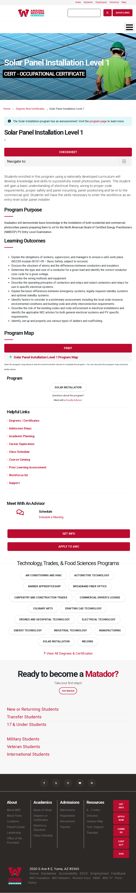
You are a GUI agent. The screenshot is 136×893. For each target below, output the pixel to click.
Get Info (121, 806)
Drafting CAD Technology (83, 608)
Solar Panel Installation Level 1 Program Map (43, 357)
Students (88, 2)
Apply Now (121, 818)
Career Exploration (21, 444)
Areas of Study (42, 810)
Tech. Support (95, 827)
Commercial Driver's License (100, 597)
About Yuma (14, 816)
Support (14, 483)
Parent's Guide (16, 827)
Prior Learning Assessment (27, 467)
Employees (101, 2)
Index (78, 2)
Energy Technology (28, 630)
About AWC (14, 810)
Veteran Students (23, 746)
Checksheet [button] (68, 152)
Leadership (14, 833)
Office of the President (14, 840)
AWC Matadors (61, 878)
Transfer (65, 827)
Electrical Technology (98, 619)
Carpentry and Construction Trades (40, 597)
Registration (67, 816)
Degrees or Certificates (40, 818)
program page (98, 121)
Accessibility (68, 873)
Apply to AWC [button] (68, 546)
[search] (84, 13)
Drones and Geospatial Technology (44, 619)
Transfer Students (24, 716)
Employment (99, 873)
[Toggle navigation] (124, 161)
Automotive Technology (91, 575)
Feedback (118, 873)
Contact (121, 843)
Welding (87, 641)
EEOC (84, 873)
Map (124, 2)
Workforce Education (39, 828)
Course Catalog (19, 459)
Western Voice (81, 878)
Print (68, 348)
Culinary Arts (43, 608)
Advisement (67, 821)
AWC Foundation (40, 878)
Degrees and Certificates (30, 108)
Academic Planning (22, 436)
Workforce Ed (18, 475)
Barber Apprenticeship (44, 586)
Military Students (23, 739)
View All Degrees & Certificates (68, 653)
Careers (121, 831)
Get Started (68, 690)
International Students (28, 754)
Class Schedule (19, 451)
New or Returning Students (33, 709)
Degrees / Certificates (24, 420)
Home (6, 108)
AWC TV (107, 878)
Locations (13, 821)
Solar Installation (68, 387)
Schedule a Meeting (51, 517)
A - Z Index (93, 810)
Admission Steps (20, 428)
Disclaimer (48, 873)
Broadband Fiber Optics (90, 586)
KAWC (96, 878)
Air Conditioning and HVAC (44, 575)
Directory (114, 2)
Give (121, 853)
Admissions (67, 810)
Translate (92, 833)
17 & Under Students (26, 724)
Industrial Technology (70, 630)
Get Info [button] (69, 533)
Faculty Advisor (74, 400)
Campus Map (95, 821)
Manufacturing (110, 630)
